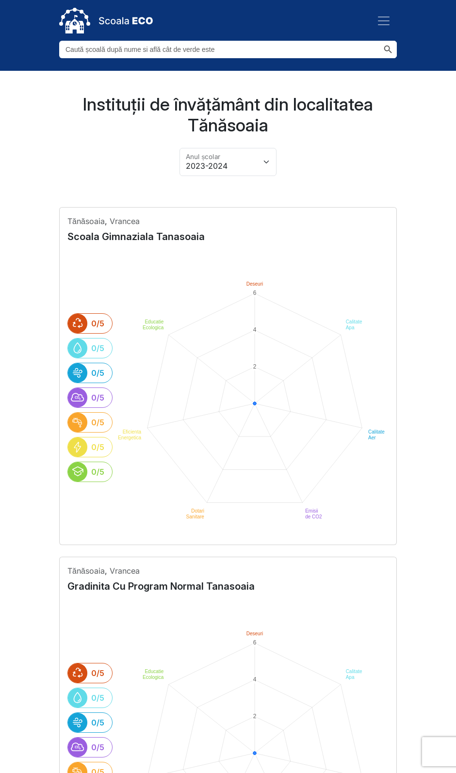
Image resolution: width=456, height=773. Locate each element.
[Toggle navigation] (384, 21)
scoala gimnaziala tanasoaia (136, 236)
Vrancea (125, 221)
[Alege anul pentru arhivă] (228, 162)
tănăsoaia (86, 221)
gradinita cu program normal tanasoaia (161, 485)
